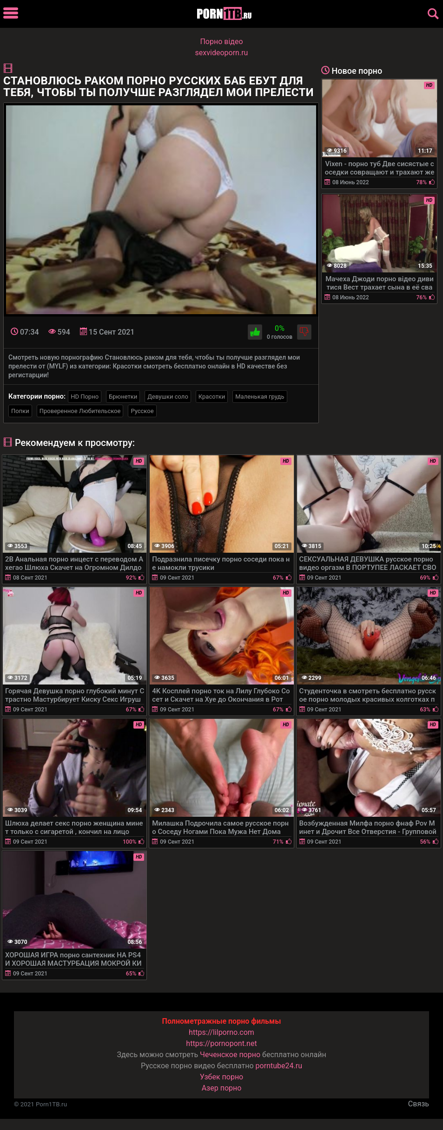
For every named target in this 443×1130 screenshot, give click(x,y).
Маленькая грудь (259, 396)
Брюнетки (123, 396)
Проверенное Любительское (80, 410)
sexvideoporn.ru (221, 52)
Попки (20, 410)
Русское (142, 410)
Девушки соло (167, 396)
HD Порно (85, 396)
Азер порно (222, 1088)
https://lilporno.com (221, 1032)
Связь (418, 1103)
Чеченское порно (230, 1054)
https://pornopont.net (221, 1043)
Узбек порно (222, 1076)
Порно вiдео (221, 41)
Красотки (211, 396)
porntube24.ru (279, 1065)
